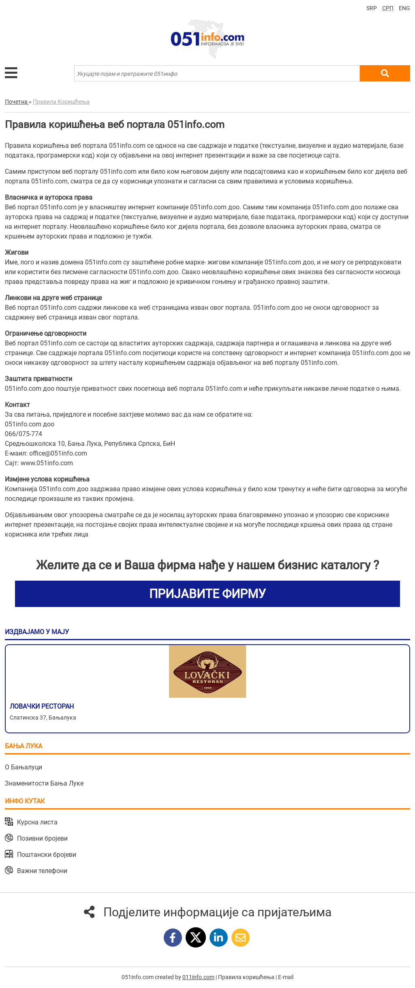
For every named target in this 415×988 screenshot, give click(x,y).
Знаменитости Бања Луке (44, 783)
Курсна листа (37, 822)
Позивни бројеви (42, 838)
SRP (371, 8)
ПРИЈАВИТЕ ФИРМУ (207, 594)
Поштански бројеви (46, 854)
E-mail (285, 977)
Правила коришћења (246, 977)
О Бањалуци (23, 767)
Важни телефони (42, 871)
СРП (388, 8)
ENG (404, 8)
